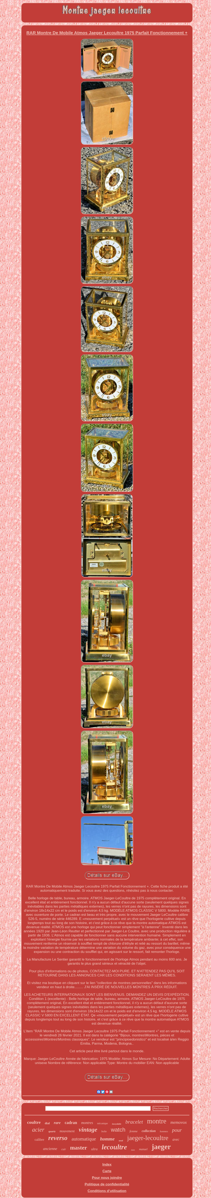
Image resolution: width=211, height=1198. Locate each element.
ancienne (50, 1148)
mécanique (102, 1123)
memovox (178, 1122)
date (133, 1150)
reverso (57, 1138)
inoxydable (116, 1124)
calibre (39, 1140)
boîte (104, 1131)
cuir (63, 1149)
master (78, 1147)
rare (57, 1122)
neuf (121, 1140)
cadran (71, 1122)
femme (134, 1131)
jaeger (161, 1147)
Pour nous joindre (107, 1178)
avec (175, 1139)
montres (87, 1123)
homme (107, 1139)
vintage (88, 1129)
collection (149, 1131)
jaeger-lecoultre (147, 1138)
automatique (84, 1139)
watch (118, 1130)
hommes (164, 1131)
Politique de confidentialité (107, 1184)
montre (156, 1121)
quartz (51, 1131)
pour (177, 1130)
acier (38, 1129)
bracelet (134, 1122)
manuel (143, 1149)
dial (47, 1123)
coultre (34, 1122)
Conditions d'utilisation (107, 1191)
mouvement (67, 1131)
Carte (106, 1171)
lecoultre (114, 1147)
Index (106, 1164)
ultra (94, 1149)
